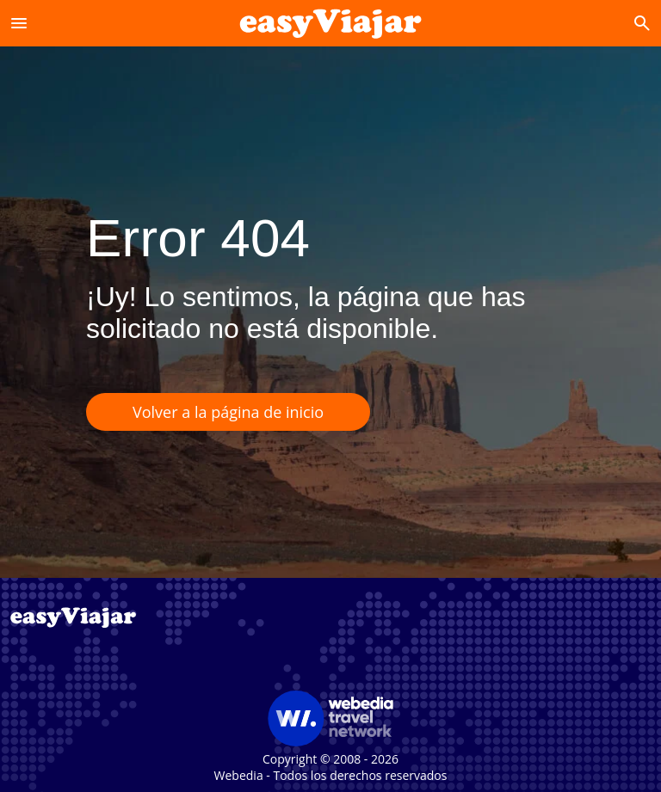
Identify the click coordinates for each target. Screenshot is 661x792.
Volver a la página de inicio (228, 412)
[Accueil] (331, 22)
